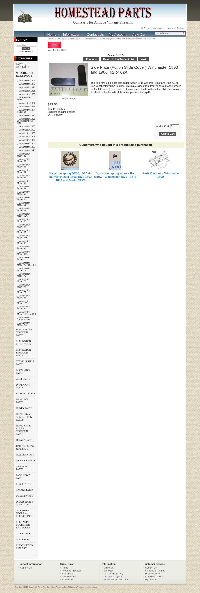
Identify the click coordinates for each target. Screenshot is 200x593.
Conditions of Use (154, 576)
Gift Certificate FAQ (113, 573)
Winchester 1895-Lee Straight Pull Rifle (26, 121)
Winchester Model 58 (23, 188)
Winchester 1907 (26, 147)
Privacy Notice (152, 573)
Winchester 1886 (26, 94)
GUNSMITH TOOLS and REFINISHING (24, 513)
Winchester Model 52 (23, 160)
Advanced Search (26, 51)
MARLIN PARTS (25, 454)
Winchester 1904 (26, 137)
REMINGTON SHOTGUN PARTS (23, 353)
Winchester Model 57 (23, 182)
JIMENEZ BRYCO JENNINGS (25, 447)
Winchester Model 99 (23, 308)
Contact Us (95, 34)
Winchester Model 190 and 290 (26, 313)
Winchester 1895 (26, 115)
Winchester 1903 (26, 133)
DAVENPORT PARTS (23, 386)
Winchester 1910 (26, 150)
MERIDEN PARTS (26, 460)
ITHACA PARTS (25, 440)
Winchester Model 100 (23, 302)
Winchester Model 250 (23, 324)
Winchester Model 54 (23, 171)
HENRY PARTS (24, 408)
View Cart (139, 34)
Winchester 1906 (26, 144)
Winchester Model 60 (23, 198)
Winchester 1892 (26, 103)
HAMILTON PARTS (22, 401)
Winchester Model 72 (23, 275)
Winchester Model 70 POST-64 (26, 264)
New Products (69, 576)
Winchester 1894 (26, 107)
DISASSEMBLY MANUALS (24, 503)
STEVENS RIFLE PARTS (25, 362)
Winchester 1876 (26, 87)
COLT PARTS (23, 379)
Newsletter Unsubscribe (116, 579)
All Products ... (69, 579)
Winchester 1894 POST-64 (26, 111)
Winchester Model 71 (23, 269)
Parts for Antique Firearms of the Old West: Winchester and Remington (70, 587)
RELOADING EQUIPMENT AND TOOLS (23, 525)
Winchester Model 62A (23, 215)
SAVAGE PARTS (25, 490)
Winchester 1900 (26, 126)
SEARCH (21, 39)
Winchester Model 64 (23, 226)
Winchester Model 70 (23, 259)
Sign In (170, 28)
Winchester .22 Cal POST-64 (25, 319)
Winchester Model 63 (23, 220)
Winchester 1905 (26, 140)
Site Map (108, 570)
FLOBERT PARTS (25, 393)
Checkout (157, 28)
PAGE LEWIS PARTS (23, 476)
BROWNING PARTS (23, 371)
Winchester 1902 (26, 130)
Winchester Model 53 (23, 166)
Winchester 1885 (26, 91)
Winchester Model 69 (23, 248)
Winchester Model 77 (23, 291)
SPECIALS (67, 573)
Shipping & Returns (155, 570)
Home (52, 34)
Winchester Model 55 (23, 177)
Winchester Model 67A (23, 237)
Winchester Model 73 (23, 280)
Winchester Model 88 (23, 297)
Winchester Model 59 (23, 193)
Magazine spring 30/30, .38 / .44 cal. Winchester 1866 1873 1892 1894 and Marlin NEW (70, 177)
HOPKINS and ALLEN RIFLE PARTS (24, 417)
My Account (118, 34)
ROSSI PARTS (23, 484)
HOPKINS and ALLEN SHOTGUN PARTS (23, 429)
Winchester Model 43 (23, 155)
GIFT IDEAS (23, 539)
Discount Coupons (113, 576)
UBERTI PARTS (24, 495)
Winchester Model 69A (23, 253)
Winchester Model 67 (23, 231)
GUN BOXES (23, 533)
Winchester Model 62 (23, 209)
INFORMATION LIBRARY (24, 546)
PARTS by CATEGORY (23, 65)
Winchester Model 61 (23, 204)
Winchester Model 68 (23, 242)
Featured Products (71, 570)
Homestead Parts (35, 587)
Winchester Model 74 (23, 286)
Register (180, 28)
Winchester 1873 (26, 84)
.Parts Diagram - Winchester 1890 (160, 175)
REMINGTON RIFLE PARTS (24, 342)
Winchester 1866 (26, 81)
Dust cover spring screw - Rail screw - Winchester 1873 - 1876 (115, 175)
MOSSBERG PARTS (22, 468)
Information (71, 34)
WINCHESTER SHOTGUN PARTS (24, 332)
